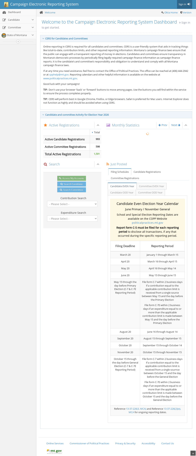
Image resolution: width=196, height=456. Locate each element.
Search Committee (71, 189)
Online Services (55, 443)
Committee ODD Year (150, 192)
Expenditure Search (73, 212)
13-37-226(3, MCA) (136, 408)
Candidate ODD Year (121, 192)
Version (187, 12)
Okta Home (171, 12)
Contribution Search (73, 198)
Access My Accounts (71, 178)
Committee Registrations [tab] (125, 178)
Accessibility (148, 443)
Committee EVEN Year (151, 186)
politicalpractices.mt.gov (147, 222)
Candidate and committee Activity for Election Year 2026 (75, 114)
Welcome (50, 12)
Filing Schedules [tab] (120, 172)
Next (175, 125)
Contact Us (167, 443)
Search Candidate (71, 184)
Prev (162, 125)
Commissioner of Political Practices (89, 443)
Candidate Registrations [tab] (147, 172)
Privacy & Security (125, 443)
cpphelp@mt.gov (59, 74)
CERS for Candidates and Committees (65, 38)
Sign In (185, 4)
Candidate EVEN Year (122, 186)
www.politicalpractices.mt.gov (60, 78)
